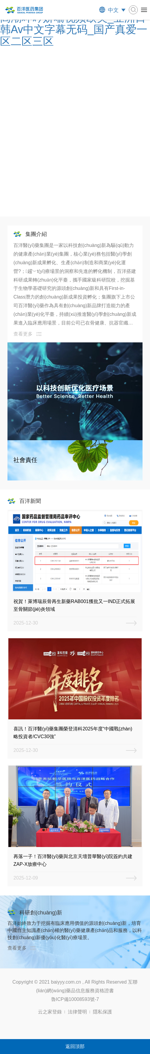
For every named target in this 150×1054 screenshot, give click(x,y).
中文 (113, 10)
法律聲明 (77, 1012)
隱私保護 (102, 1012)
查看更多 (23, 334)
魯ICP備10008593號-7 (75, 999)
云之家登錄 (50, 1012)
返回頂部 (75, 1046)
